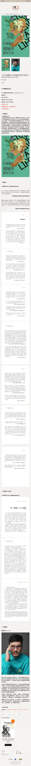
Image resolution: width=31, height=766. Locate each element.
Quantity (3, 82)
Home (2, 14)
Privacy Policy (18, 763)
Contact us (3, 753)
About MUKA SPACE (4, 754)
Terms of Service (13, 763)
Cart (28, 1)
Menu (3, 1)
